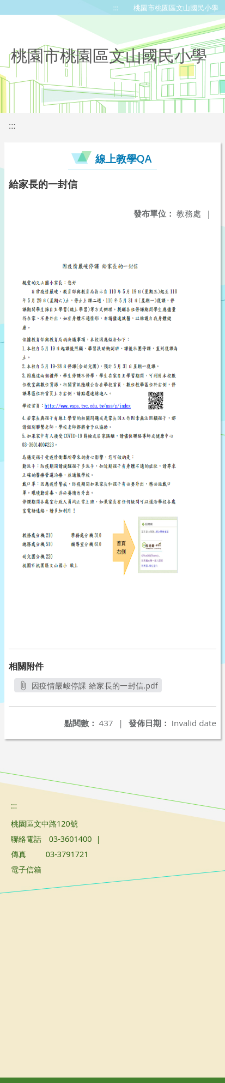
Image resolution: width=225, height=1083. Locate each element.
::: (116, 8)
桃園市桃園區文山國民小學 (175, 8)
